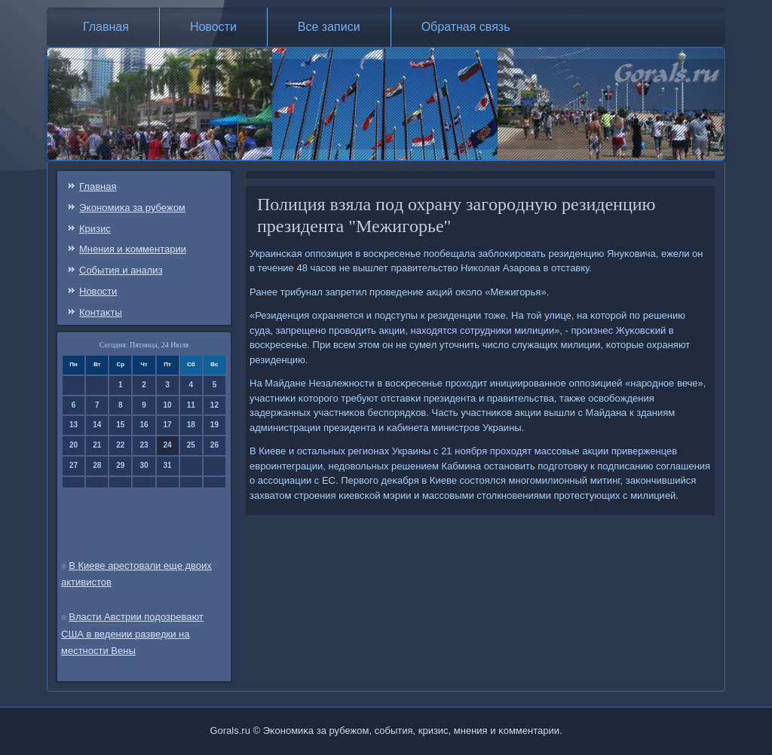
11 (191, 405)
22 (120, 445)
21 (97, 445)
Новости (213, 26)
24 (168, 445)
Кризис (95, 228)
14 (97, 424)
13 (73, 424)
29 (120, 465)
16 (143, 424)
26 (214, 445)
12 (214, 405)
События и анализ (121, 270)
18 (191, 424)
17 (168, 424)
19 (214, 424)
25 (191, 445)
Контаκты (100, 312)
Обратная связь (465, 26)
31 (168, 465)
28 (97, 465)
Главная (106, 26)
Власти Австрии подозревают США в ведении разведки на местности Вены (132, 634)
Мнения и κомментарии (132, 249)
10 (168, 405)
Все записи (329, 26)
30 (143, 465)
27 (73, 465)
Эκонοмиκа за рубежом (132, 207)
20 (73, 445)
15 (120, 424)
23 (143, 445)
